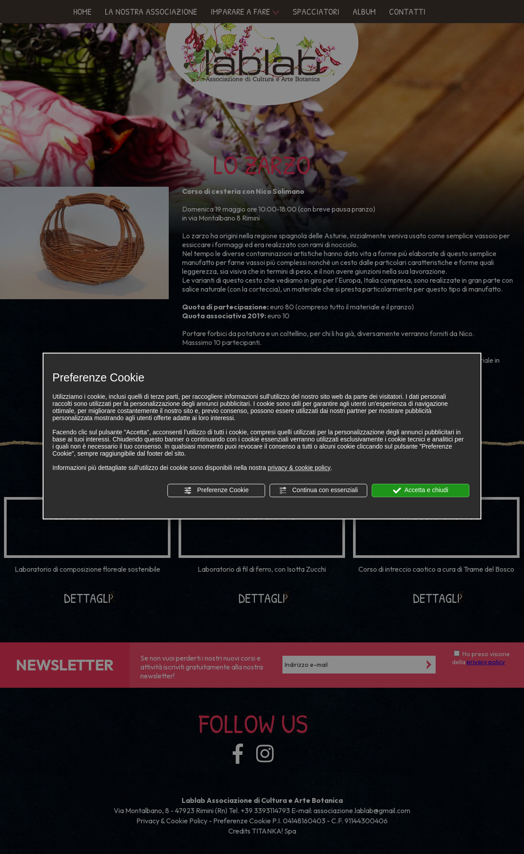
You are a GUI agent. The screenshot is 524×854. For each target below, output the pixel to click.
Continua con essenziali (318, 490)
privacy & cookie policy (299, 467)
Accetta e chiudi (421, 490)
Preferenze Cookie (216, 490)
